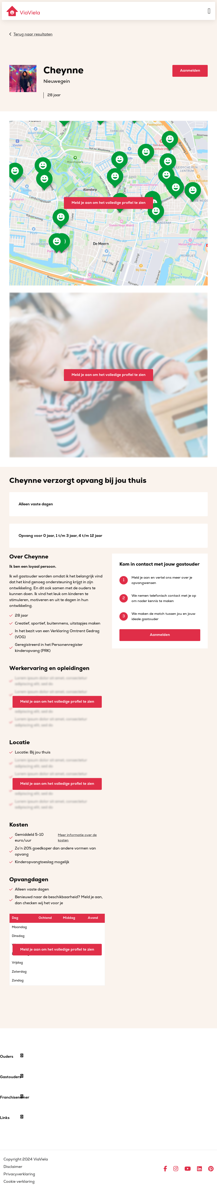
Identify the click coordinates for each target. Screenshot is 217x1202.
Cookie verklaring (19, 1181)
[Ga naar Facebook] (165, 1169)
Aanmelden (190, 70)
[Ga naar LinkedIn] (199, 1169)
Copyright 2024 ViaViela (25, 1159)
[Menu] (209, 11)
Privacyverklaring (19, 1174)
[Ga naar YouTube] (187, 1169)
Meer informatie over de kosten (77, 837)
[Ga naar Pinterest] (211, 1169)
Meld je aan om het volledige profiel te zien (108, 203)
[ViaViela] (23, 11)
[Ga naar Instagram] (175, 1169)
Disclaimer (12, 1167)
